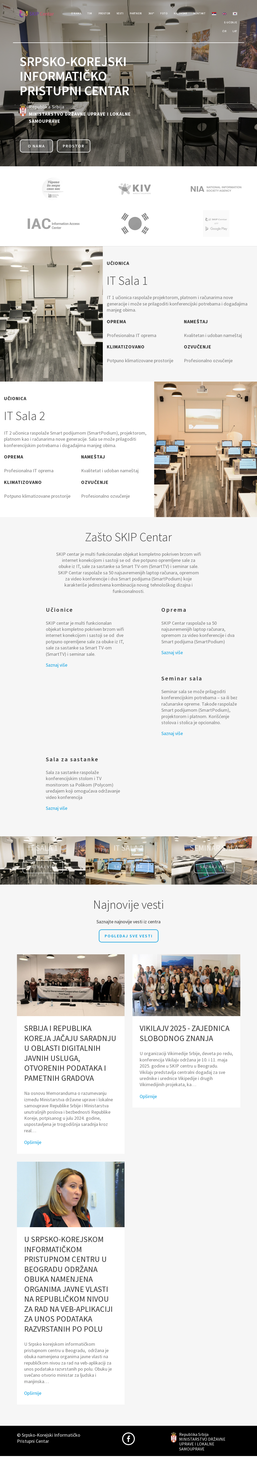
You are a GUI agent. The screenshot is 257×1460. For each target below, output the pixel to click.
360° (168, 14)
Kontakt (229, 14)
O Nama (73, 14)
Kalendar (204, 14)
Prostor (109, 14)
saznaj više (214, 870)
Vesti (129, 14)
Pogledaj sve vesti (129, 939)
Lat (234, 35)
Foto (184, 14)
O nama (36, 149)
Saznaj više (56, 669)
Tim (91, 14)
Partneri (149, 14)
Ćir (220, 35)
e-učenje (229, 25)
